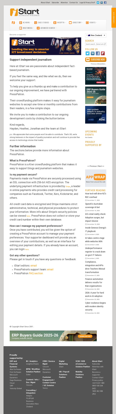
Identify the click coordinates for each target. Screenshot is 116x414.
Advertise (64, 2)
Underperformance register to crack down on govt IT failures (95, 251)
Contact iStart (97, 377)
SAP (11, 386)
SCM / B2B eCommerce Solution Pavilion (83, 364)
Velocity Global (16, 388)
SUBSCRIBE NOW (114, 17)
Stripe (68, 186)
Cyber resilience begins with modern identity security (95, 306)
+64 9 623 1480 (98, 383)
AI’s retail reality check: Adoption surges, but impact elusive (95, 217)
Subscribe (55, 2)
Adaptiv (29, 396)
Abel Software (15, 369)
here (28, 216)
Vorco (45, 388)
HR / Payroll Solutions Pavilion (64, 374)
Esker (28, 374)
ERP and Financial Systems (13, 364)
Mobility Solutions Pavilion (80, 374)
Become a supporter (18, 35)
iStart (61, 367)
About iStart (45, 2)
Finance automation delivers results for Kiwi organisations (94, 282)
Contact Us (73, 2)
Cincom (29, 385)
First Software (15, 372)
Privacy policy (97, 380)
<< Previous (92, 166)
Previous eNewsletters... (98, 64)
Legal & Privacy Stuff (87, 2)
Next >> (101, 166)
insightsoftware (32, 364)
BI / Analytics (31, 361)
